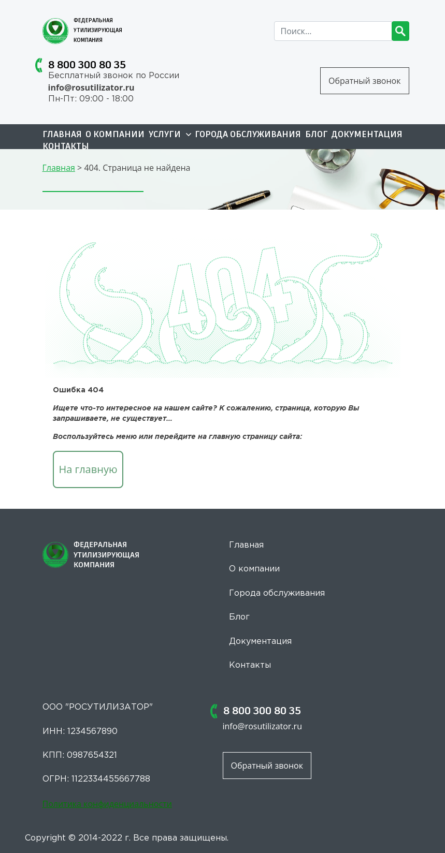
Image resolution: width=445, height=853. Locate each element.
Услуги (170, 135)
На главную (88, 469)
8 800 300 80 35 (87, 65)
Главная (62, 135)
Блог (316, 135)
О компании (115, 135)
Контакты (65, 147)
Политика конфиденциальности (107, 804)
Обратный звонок (364, 80)
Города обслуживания (248, 135)
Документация (367, 135)
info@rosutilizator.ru (91, 87)
